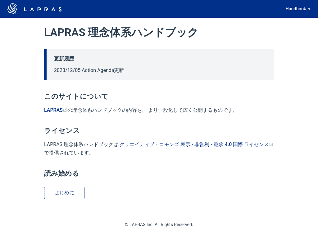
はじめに (64, 193)
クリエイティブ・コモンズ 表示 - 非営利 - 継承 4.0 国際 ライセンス (197, 144)
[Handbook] (298, 9)
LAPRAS (55, 110)
